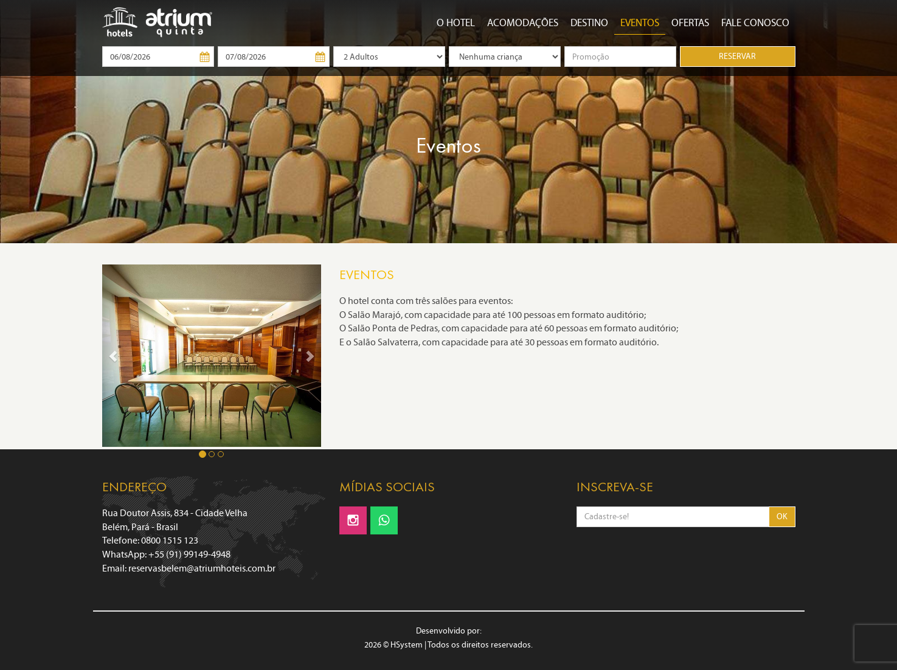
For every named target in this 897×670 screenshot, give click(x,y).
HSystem (406, 645)
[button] (113, 355)
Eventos (639, 22)
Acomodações (522, 22)
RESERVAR (737, 56)
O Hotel (456, 22)
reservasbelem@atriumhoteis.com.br (201, 568)
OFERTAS (690, 22)
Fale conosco (755, 22)
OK (782, 516)
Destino (589, 22)
